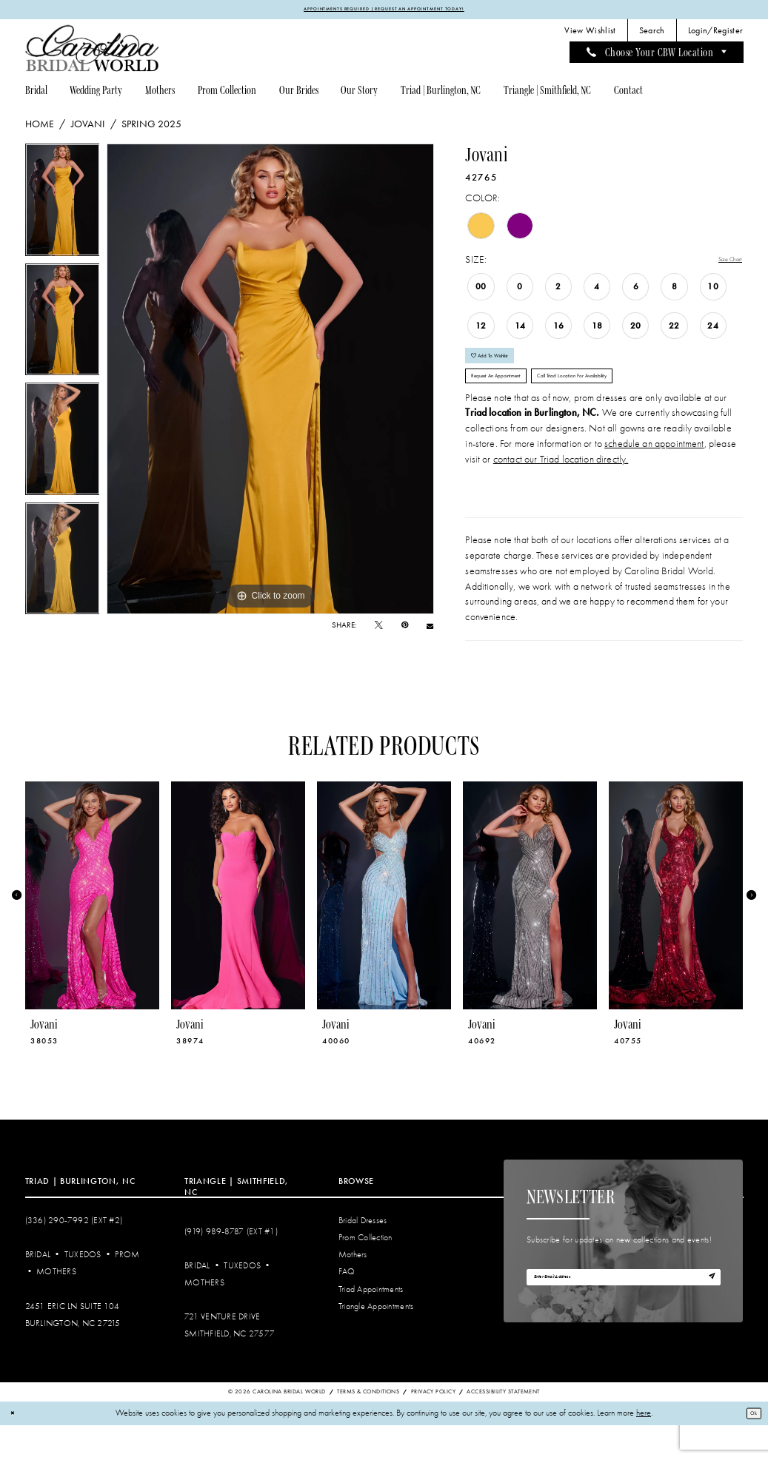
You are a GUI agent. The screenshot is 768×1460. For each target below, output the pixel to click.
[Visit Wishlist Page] (590, 35)
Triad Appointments (371, 1323)
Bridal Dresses (362, 1254)
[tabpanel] (62, 207)
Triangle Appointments (375, 1340)
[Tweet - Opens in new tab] (379, 629)
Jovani (88, 128)
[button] (715, 35)
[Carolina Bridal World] (92, 52)
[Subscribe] (707, 1317)
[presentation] (92, 929)
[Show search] (651, 35)
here (643, 1448)
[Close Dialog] (16, 1448)
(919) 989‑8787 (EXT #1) (231, 1266)
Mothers (56, 1306)
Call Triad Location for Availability (648, 405)
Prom (127, 1289)
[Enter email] (624, 1317)
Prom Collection (365, 1272)
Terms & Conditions (368, 1425)
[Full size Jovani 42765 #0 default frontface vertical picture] (270, 382)
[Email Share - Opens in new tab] (430, 630)
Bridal (38, 1289)
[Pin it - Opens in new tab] (405, 629)
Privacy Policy (433, 1425)
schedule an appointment (654, 477)
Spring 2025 (151, 128)
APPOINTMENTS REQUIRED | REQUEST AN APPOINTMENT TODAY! (384, 11)
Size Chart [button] (722, 263)
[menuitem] (590, 35)
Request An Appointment (518, 405)
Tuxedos (82, 1289)
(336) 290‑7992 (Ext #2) (74, 1254)
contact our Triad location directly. (561, 493)
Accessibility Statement (503, 1425)
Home (40, 128)
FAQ (346, 1306)
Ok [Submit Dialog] (749, 1447)
